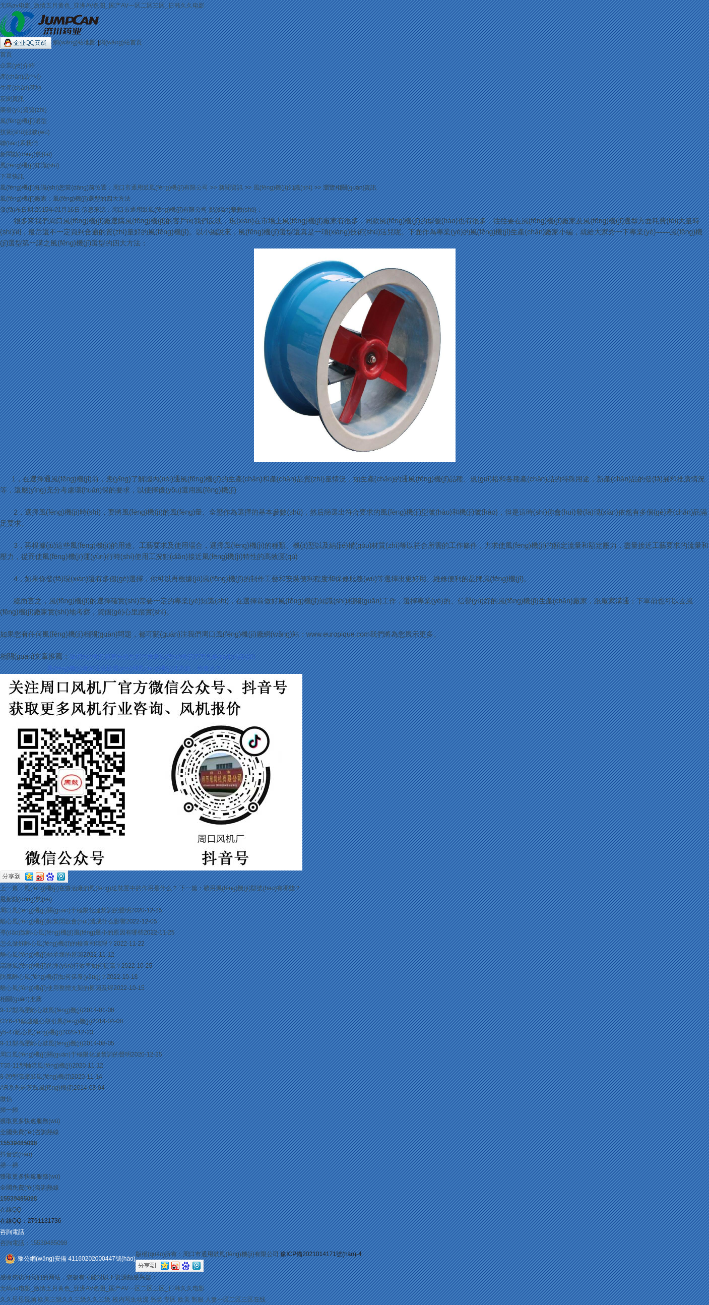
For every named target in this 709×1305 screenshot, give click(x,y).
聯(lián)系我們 (19, 143)
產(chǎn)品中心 (20, 76)
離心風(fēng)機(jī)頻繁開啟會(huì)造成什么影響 (63, 921)
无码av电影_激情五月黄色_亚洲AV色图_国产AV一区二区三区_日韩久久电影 (102, 5)
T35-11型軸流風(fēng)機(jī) (36, 1065)
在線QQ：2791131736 (30, 1220)
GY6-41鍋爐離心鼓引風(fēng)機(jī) (46, 1021)
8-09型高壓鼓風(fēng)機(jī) (35, 1076)
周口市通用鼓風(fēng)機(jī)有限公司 (160, 187)
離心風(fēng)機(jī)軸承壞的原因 (41, 954)
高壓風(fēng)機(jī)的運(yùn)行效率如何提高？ (60, 965)
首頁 (6, 54)
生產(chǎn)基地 (20, 87)
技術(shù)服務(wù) (25, 132)
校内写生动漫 (130, 1299)
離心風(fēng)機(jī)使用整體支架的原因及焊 (56, 987)
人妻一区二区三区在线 (235, 1299)
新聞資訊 (12, 98)
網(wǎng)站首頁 (120, 42)
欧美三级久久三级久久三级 (74, 1299)
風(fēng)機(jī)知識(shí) (29, 165)
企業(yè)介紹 (17, 65)
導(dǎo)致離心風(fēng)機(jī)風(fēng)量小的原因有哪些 (72, 932)
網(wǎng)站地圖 (75, 42)
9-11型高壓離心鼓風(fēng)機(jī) (41, 1043)
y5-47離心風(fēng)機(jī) (31, 1032)
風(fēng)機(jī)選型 (23, 121)
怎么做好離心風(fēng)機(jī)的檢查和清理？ (56, 943)
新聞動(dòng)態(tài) (26, 154)
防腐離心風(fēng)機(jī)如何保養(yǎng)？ (53, 976)
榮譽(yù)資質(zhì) (23, 109)
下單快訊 (12, 176)
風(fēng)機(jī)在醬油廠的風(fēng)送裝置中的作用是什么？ (101, 888)
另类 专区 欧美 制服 (177, 1299)
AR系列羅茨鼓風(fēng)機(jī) (37, 1087)
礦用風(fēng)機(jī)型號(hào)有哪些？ (252, 888)
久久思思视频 (18, 1299)
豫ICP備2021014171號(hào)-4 (320, 1254)
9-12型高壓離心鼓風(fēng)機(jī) (41, 1010)
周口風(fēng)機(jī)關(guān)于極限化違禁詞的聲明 (65, 910)
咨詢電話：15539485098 (33, 1243)
